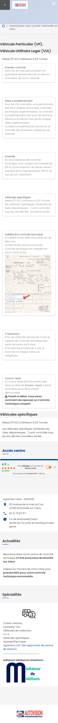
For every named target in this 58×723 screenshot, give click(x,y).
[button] (13, 450)
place (5, 504)
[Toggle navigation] (53, 3)
